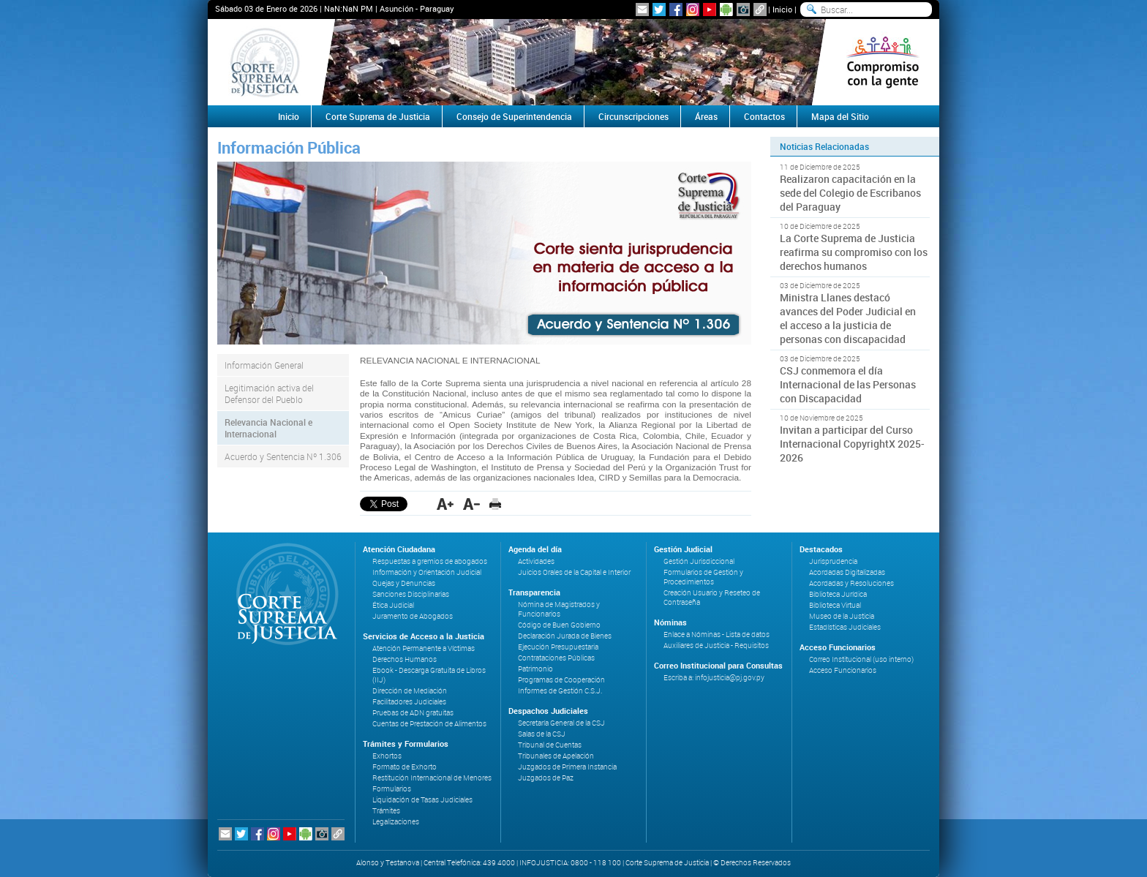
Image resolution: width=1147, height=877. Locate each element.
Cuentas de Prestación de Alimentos (429, 724)
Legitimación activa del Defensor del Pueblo (269, 393)
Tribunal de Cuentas (550, 745)
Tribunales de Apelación (556, 756)
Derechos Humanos (404, 659)
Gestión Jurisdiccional (698, 561)
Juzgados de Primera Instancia (567, 767)
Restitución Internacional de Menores (432, 778)
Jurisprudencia (833, 561)
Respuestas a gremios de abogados (429, 561)
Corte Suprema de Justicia (378, 116)
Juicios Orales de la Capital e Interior (574, 572)
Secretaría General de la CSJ (561, 723)
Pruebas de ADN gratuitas (413, 713)
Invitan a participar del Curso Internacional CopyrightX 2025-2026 (852, 443)
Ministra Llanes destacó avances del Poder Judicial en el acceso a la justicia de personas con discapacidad (848, 318)
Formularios (391, 789)
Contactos (764, 116)
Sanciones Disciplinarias (410, 594)
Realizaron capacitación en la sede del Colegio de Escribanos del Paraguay (850, 193)
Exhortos (387, 756)
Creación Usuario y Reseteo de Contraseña (711, 597)
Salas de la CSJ (541, 734)
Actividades (536, 561)
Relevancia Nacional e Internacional (268, 428)
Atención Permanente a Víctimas (423, 648)
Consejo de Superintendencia (514, 116)
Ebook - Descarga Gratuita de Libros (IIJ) (429, 675)
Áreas (706, 116)
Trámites (386, 811)
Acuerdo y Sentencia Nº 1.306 (283, 456)
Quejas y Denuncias (403, 583)
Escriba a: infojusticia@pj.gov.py (713, 677)
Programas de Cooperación (561, 680)
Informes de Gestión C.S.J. (560, 691)
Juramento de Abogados (412, 616)
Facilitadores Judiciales (409, 702)
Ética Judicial (393, 605)
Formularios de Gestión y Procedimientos (703, 577)
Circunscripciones (633, 116)
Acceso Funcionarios (842, 670)
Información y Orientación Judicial (426, 572)
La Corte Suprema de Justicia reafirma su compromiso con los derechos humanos (854, 252)
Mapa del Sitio (840, 116)
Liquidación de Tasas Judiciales (422, 800)
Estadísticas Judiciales (845, 627)
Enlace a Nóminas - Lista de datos (716, 634)
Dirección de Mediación (409, 691)
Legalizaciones (395, 822)
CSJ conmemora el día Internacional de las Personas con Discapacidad (848, 384)
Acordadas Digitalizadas (847, 572)
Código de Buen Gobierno (559, 625)
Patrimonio (535, 669)
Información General (264, 365)
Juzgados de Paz (546, 778)
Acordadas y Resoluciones (851, 583)
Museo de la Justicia (841, 616)
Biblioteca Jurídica (838, 594)
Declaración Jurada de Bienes (565, 636)
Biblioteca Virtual (835, 605)
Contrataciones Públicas (556, 658)
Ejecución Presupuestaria (558, 647)
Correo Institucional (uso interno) (861, 659)
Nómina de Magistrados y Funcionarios (559, 609)
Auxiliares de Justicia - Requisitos (716, 645)
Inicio (782, 9)
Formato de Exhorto (404, 767)
